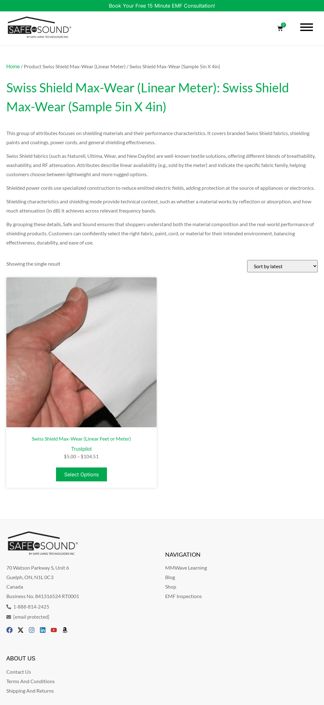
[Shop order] (282, 266)
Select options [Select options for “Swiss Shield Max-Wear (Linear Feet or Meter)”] (81, 474)
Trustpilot (81, 449)
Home (13, 66)
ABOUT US (20, 658)
